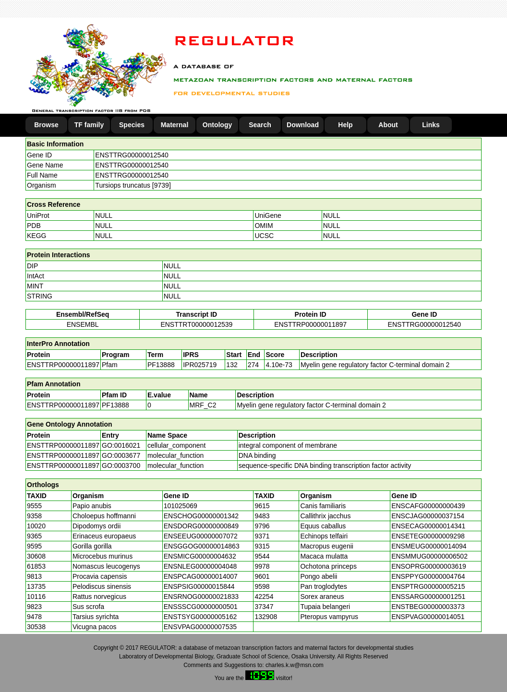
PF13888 (115, 405)
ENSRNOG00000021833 (201, 596)
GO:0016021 (121, 445)
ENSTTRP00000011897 (310, 324)
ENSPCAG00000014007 (201, 576)
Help (345, 125)
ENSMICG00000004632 (200, 556)
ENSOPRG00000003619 (428, 566)
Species (132, 125)
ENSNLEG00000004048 (200, 566)
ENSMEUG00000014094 (428, 546)
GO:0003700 (121, 465)
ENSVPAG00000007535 (200, 627)
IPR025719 (200, 365)
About (388, 125)
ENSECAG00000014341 (428, 526)
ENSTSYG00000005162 (200, 616)
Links (431, 125)
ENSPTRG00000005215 (428, 586)
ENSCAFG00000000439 (428, 506)
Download (303, 125)
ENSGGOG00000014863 (202, 546)
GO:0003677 (121, 455)
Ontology (217, 125)
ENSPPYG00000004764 (428, 576)
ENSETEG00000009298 (428, 536)
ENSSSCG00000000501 (201, 606)
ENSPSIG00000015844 (199, 586)
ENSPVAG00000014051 (427, 616)
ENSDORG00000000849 (201, 526)
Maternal (175, 125)
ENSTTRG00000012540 (132, 155)
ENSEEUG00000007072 (201, 536)
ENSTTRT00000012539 (196, 324)
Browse (46, 125)
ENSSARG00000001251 (428, 596)
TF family (89, 125)
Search (260, 125)
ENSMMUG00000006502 (429, 556)
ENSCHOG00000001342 (201, 516)
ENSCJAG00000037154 (427, 516)
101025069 (180, 506)
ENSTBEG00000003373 (428, 606)
